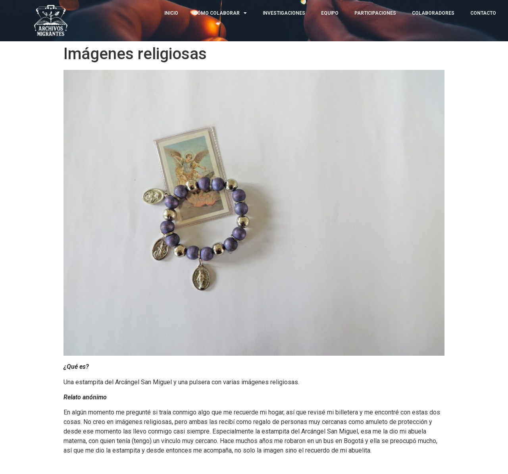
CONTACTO (483, 13)
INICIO (171, 13)
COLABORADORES (433, 13)
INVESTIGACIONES (284, 13)
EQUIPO (330, 13)
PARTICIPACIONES (375, 13)
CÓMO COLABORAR (220, 13)
